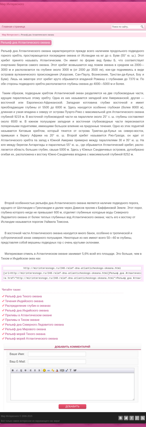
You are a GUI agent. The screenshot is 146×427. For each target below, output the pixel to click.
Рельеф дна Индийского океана (26, 312)
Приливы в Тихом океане (22, 321)
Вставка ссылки (48, 372)
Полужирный (13, 372)
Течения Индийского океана (24, 302)
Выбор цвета (57, 372)
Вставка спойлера (75, 372)
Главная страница (13, 26)
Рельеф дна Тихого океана (23, 298)
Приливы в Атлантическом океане (28, 316)
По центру (35, 372)
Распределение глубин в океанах (28, 307)
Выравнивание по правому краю (39, 372)
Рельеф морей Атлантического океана (31, 340)
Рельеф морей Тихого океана (25, 335)
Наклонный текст (17, 372)
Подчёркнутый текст (21, 372)
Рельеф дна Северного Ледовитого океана (34, 326)
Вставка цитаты (66, 372)
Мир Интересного (12, 4)
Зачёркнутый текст (25, 372)
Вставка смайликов (44, 372)
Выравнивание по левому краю (31, 372)
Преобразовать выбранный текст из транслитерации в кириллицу (71, 372)
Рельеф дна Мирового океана (25, 330)
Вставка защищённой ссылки (53, 372)
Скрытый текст (62, 372)
